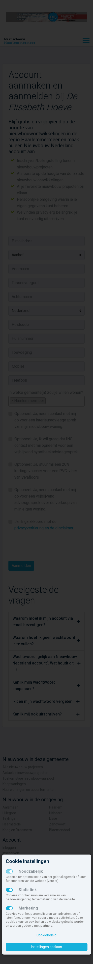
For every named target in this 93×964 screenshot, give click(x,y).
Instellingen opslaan (46, 947)
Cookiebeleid (46, 935)
